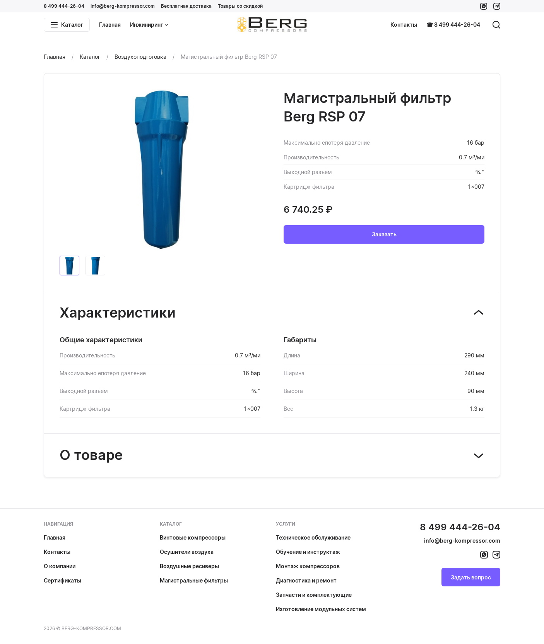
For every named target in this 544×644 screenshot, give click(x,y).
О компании (59, 566)
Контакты (403, 24)
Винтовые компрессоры (193, 537)
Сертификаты (62, 580)
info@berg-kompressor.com (123, 6)
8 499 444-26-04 (64, 6)
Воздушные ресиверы (189, 566)
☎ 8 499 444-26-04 (453, 24)
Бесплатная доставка (186, 6)
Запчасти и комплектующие (314, 594)
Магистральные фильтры (194, 580)
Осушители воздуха (187, 551)
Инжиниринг (149, 24)
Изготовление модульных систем (321, 609)
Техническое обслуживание (313, 537)
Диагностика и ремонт (306, 580)
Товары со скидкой (240, 6)
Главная (110, 24)
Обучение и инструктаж (308, 551)
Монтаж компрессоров (308, 566)
